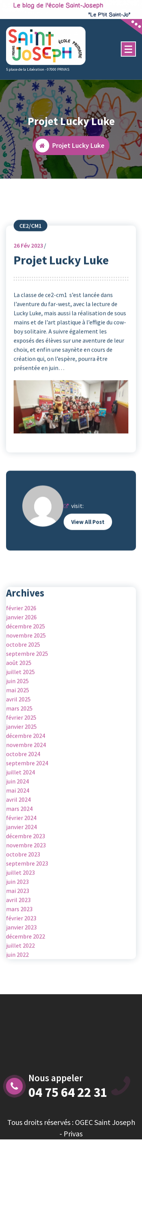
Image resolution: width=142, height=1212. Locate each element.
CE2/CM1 (30, 264)
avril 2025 (18, 737)
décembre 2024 (25, 774)
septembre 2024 (27, 801)
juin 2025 (17, 719)
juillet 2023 (20, 911)
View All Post (88, 560)
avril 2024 (18, 838)
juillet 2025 (20, 710)
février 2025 (21, 756)
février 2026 (21, 646)
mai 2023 (17, 929)
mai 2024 (17, 829)
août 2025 (18, 701)
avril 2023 (18, 938)
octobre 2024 (23, 792)
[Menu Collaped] (128, 49)
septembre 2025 (27, 692)
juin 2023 (17, 920)
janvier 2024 (21, 865)
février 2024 (21, 856)
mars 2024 (19, 847)
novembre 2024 (26, 783)
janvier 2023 (21, 966)
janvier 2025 (21, 765)
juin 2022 (17, 993)
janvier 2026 (21, 655)
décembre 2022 (25, 975)
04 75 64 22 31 (67, 1092)
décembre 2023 (25, 874)
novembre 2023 (26, 883)
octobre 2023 (23, 893)
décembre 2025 (25, 665)
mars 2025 (19, 747)
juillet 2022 (20, 984)
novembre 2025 (26, 674)
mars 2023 (19, 947)
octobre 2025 (23, 683)
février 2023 (21, 956)
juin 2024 (17, 820)
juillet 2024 (20, 810)
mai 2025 (17, 728)
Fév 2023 (28, 284)
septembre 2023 (27, 902)
